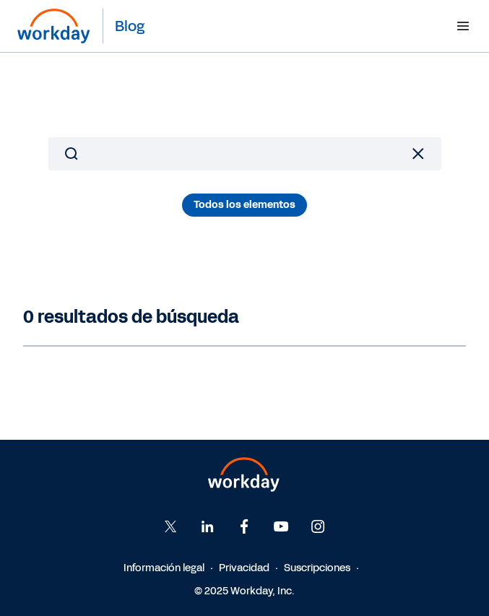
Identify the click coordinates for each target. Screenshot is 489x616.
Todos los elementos (244, 205)
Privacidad (244, 568)
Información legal (164, 568)
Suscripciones (317, 568)
